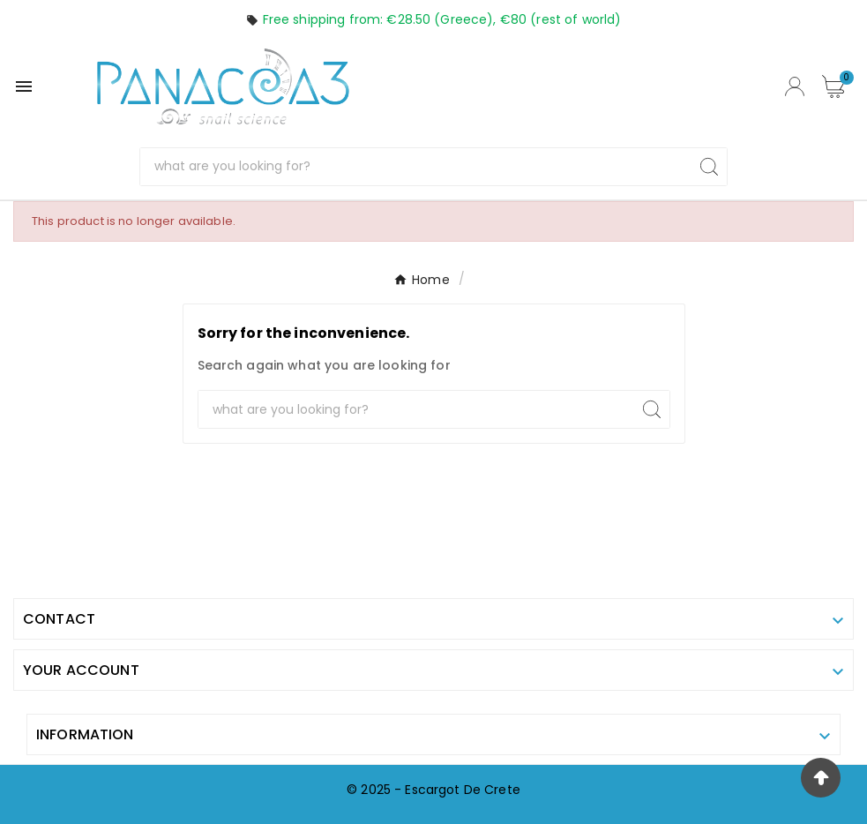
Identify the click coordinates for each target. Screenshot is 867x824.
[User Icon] (794, 86)
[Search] (415, 166)
